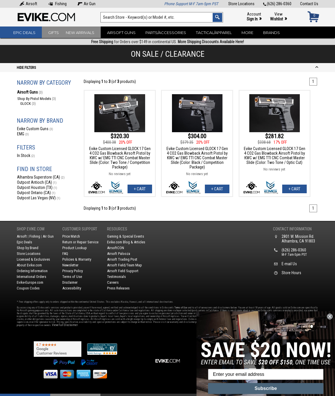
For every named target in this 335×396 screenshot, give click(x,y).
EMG (23, 134)
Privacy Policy (72, 271)
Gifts (53, 32)
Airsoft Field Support (123, 271)
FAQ (65, 253)
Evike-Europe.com (30, 282)
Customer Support (79, 229)
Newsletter (70, 265)
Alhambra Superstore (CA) (41, 177)
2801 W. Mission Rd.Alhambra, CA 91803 (298, 238)
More (247, 32)
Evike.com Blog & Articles (126, 242)
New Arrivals (80, 32)
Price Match (71, 236)
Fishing (57, 3)
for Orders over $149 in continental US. (167, 41)
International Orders (31, 276)
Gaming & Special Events (125, 236)
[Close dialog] (330, 316)
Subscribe (265, 388)
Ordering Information (32, 271)
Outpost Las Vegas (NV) (38, 198)
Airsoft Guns (121, 32)
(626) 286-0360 (277, 3)
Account (254, 17)
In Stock (26, 155)
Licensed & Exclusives (33, 259)
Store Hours (291, 272)
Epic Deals (24, 32)
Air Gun (87, 3)
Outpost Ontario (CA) (36, 192)
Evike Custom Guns (35, 128)
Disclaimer (70, 282)
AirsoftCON (115, 248)
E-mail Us (289, 264)
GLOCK (28, 103)
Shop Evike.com (30, 229)
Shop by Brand (27, 248)
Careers (113, 282)
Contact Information (292, 229)
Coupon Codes (28, 288)
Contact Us (309, 3)
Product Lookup (74, 248)
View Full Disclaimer (65, 325)
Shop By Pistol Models (36, 98)
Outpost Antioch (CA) (37, 182)
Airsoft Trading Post (122, 259)
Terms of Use (72, 276)
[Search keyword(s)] (161, 17)
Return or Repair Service (80, 242)
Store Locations (241, 3)
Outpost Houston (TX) (37, 187)
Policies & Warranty (76, 259)
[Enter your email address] (265, 374)
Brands (271, 32)
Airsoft (28, 3)
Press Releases (118, 288)
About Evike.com (29, 265)
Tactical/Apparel (214, 32)
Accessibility (71, 288)
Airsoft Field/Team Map (124, 265)
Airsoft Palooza (118, 253)
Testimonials (116, 276)
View (278, 17)
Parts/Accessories (165, 32)
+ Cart (140, 189)
